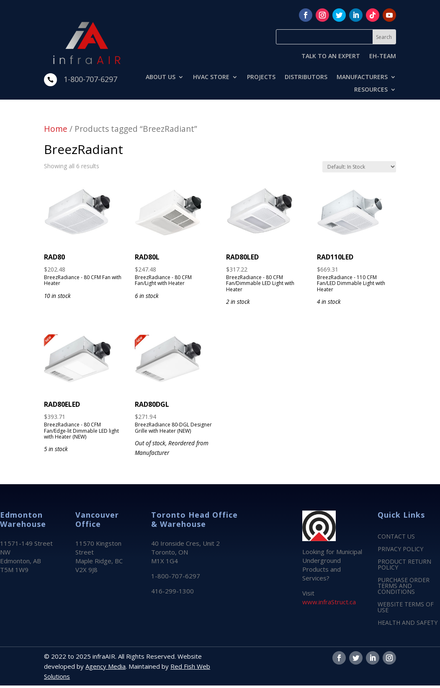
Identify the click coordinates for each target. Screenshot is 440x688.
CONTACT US (396, 537)
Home (55, 128)
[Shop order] (359, 166)
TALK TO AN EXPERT (330, 56)
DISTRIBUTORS (306, 77)
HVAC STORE (211, 77)
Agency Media (105, 666)
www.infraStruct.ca (329, 602)
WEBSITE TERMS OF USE (406, 607)
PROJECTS (261, 77)
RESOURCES (371, 90)
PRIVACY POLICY (400, 549)
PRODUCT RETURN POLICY (404, 565)
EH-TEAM (382, 56)
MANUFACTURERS (362, 77)
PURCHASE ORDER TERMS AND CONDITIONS (404, 586)
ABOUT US (160, 77)
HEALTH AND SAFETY (407, 623)
